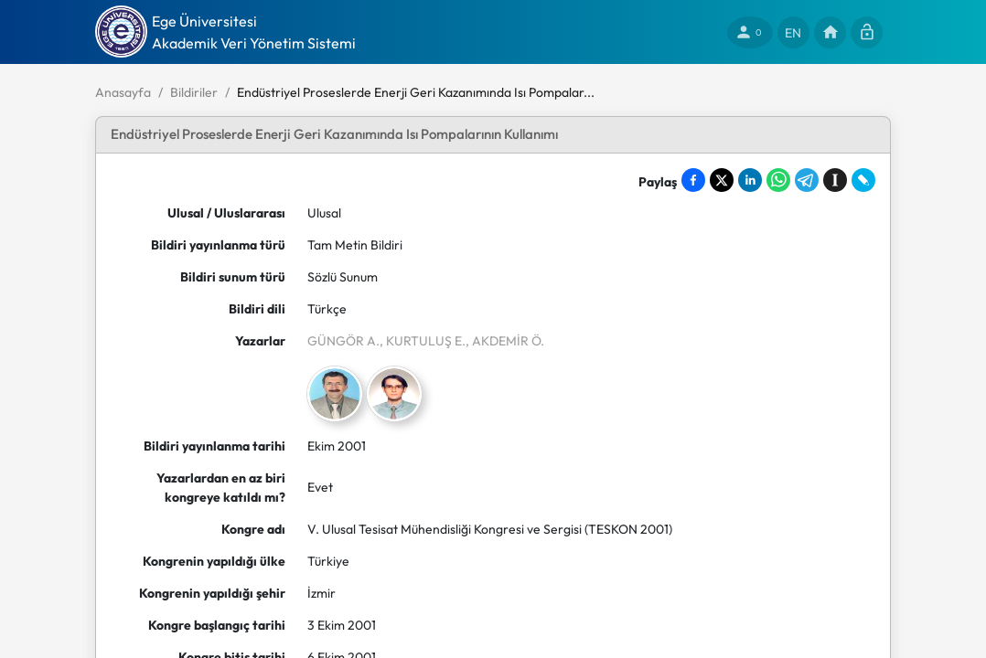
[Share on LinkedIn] (750, 180)
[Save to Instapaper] (835, 180)
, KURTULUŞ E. (423, 341)
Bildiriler (194, 92)
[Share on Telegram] (807, 180)
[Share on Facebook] (693, 180)
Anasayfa (123, 92)
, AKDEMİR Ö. (505, 341)
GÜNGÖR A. (343, 341)
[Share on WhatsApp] (778, 180)
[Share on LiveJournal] (863, 180)
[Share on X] (722, 180)
